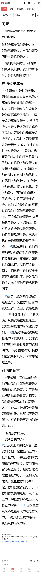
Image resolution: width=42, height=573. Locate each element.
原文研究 (20, 9)
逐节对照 (30, 9)
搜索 (11, 9)
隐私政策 (5, 561)
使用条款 (5, 564)
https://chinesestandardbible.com (14, 541)
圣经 (4, 9)
